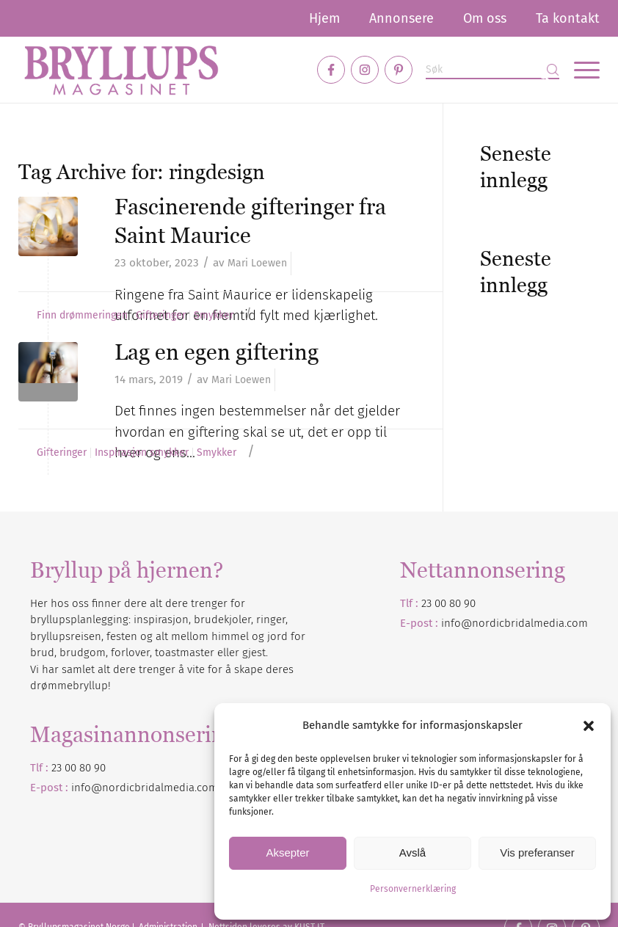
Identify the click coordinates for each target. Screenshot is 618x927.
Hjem (324, 18)
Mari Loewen (257, 263)
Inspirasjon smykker (142, 453)
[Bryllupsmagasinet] (121, 70)
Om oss (484, 18)
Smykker (213, 315)
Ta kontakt (568, 18)
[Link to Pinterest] (398, 70)
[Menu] (579, 70)
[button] (588, 726)
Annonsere (401, 18)
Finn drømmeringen (82, 315)
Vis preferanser (537, 852)
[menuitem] (324, 18)
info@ (86, 787)
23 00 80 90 (448, 603)
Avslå (412, 852)
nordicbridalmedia (148, 787)
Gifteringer (161, 315)
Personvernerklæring (413, 889)
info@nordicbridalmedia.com (514, 623)
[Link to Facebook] (331, 70)
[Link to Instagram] (365, 70)
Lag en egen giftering (216, 352)
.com (206, 787)
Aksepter (287, 852)
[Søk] (492, 70)
